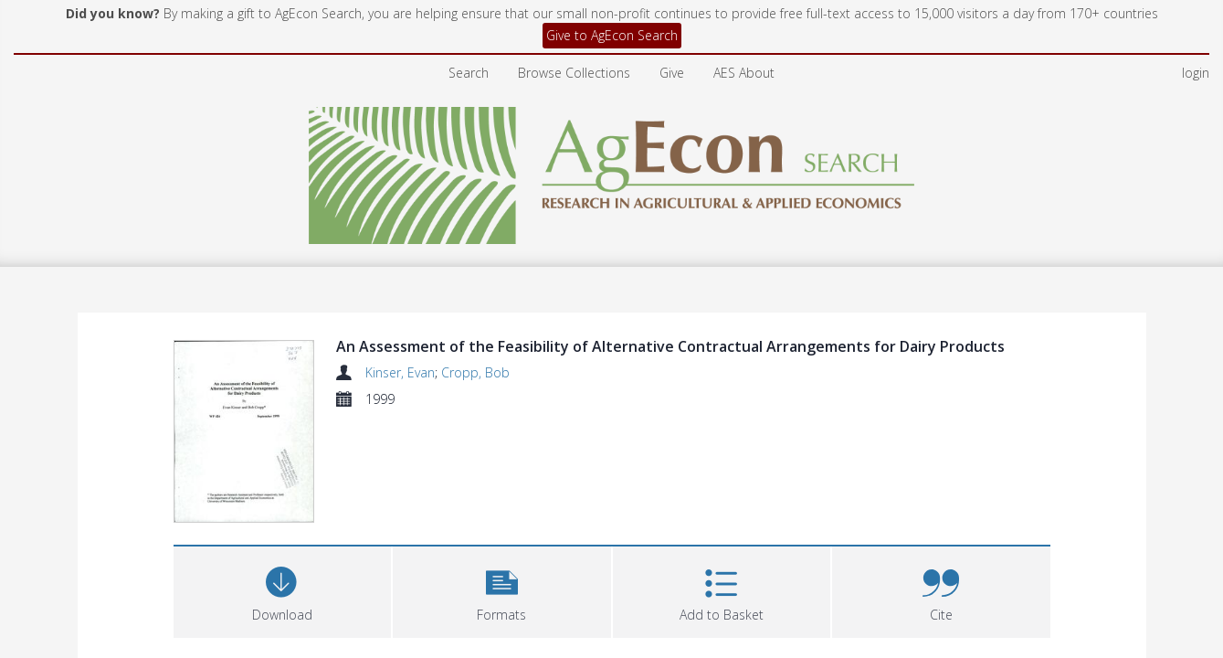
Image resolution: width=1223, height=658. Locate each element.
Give (671, 72)
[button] (502, 591)
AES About (744, 72)
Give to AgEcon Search (612, 35)
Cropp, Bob (475, 372)
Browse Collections (574, 72)
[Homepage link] (611, 170)
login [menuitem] (1195, 72)
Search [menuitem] (468, 72)
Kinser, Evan (400, 372)
